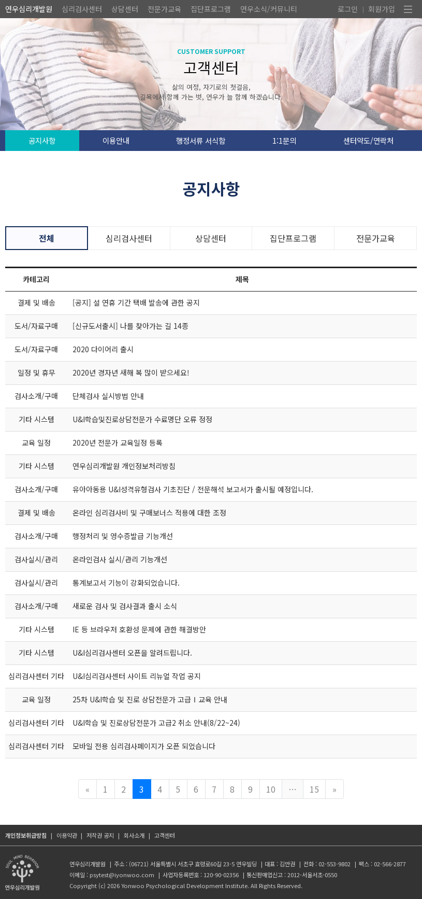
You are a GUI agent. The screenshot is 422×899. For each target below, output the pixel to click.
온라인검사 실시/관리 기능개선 (119, 559)
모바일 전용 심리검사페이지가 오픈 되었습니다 (143, 746)
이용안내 (116, 140)
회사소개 (134, 835)
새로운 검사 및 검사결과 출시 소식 (124, 606)
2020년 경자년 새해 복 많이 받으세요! (131, 372)
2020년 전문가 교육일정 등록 (117, 442)
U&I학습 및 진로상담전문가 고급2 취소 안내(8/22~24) (156, 722)
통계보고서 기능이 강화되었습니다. (126, 582)
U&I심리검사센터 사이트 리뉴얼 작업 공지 (136, 676)
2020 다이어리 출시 (103, 349)
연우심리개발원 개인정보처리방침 (124, 466)
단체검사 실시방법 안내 (108, 396)
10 (270, 789)
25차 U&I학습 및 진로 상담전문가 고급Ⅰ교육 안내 (149, 699)
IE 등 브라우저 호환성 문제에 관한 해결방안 (139, 629)
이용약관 (66, 835)
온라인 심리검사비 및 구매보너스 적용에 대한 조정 (149, 512)
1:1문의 (284, 140)
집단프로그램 (211, 9)
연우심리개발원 (28, 9)
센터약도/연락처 (368, 140)
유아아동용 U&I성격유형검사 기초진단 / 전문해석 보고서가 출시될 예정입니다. (192, 489)
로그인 (348, 9)
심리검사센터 (82, 9)
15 (314, 789)
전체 (46, 238)
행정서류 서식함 (200, 140)
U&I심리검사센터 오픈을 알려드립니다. (132, 652)
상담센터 (124, 9)
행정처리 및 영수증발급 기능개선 (122, 536)
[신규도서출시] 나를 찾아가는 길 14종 (130, 326)
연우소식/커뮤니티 (268, 9)
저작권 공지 (100, 835)
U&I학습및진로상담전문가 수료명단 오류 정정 (142, 419)
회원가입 (381, 9)
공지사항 (41, 140)
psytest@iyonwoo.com (122, 874)
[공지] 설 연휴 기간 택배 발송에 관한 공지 (136, 302)
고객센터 (164, 835)
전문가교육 (164, 9)
